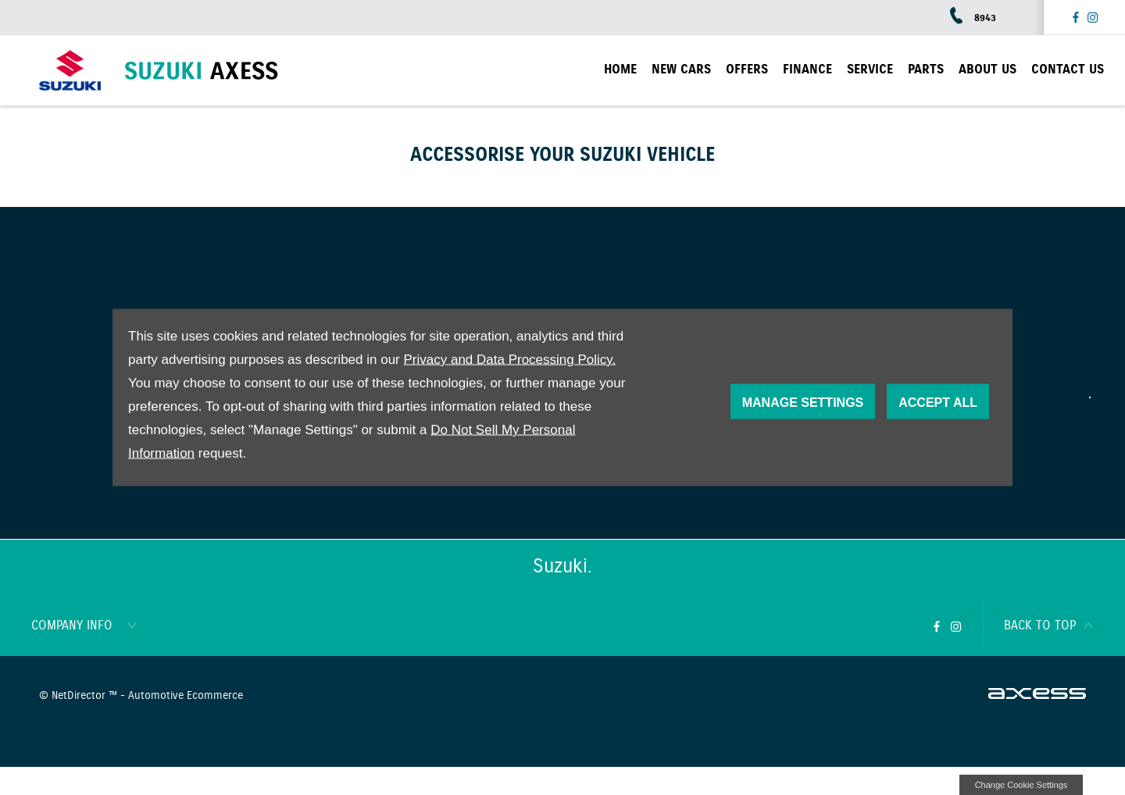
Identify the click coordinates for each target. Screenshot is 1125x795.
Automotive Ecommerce (185, 696)
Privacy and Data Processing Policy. (509, 359)
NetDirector (80, 696)
